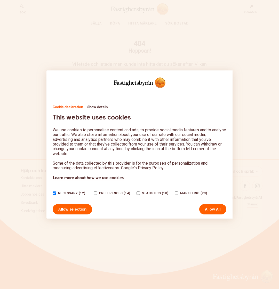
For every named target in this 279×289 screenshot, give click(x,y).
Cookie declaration (68, 107)
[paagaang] (54, 193)
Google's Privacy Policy (142, 167)
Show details (97, 107)
